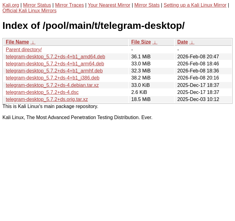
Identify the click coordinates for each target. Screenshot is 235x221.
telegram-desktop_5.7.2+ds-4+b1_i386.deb (52, 77)
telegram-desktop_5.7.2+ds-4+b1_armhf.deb (54, 70)
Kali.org (10, 5)
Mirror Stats (147, 5)
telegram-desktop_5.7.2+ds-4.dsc (42, 92)
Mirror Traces (69, 5)
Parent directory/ (24, 49)
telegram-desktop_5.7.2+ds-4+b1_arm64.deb (55, 63)
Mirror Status (37, 5)
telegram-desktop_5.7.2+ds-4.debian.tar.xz (52, 85)
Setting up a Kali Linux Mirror (195, 5)
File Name (17, 42)
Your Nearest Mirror (109, 5)
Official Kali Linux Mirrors (29, 10)
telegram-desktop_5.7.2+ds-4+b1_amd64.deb (55, 56)
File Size (141, 42)
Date (182, 42)
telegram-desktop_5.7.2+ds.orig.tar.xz (47, 99)
